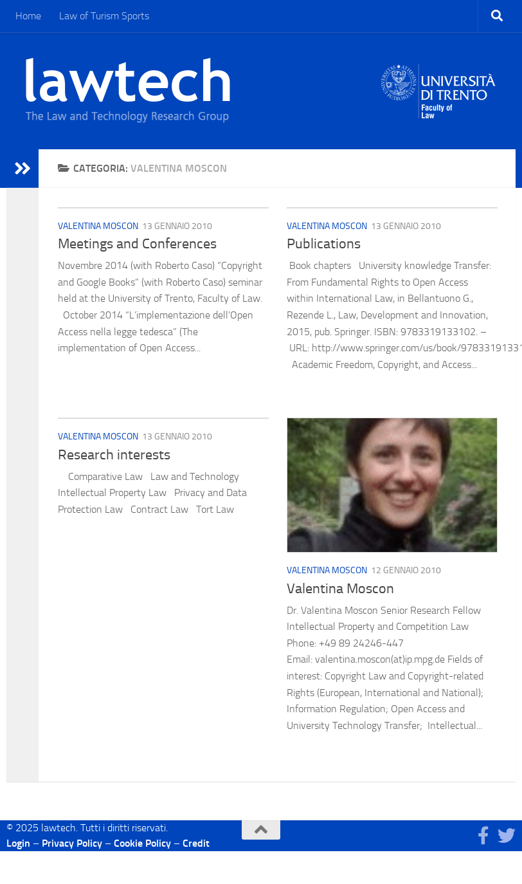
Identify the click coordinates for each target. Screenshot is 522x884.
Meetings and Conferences (137, 243)
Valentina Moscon (98, 226)
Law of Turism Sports (104, 16)
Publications (324, 243)
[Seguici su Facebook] (483, 836)
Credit (196, 843)
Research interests (114, 455)
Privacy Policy (72, 843)
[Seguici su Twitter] (507, 836)
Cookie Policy (142, 843)
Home (28, 16)
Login (18, 843)
